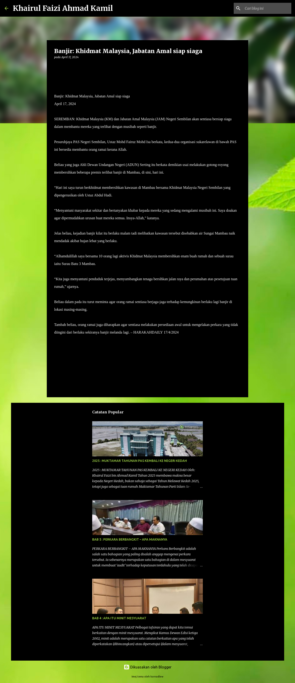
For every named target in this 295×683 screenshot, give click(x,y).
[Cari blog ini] (267, 8)
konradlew (156, 676)
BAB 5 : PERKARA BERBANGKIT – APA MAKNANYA (129, 539)
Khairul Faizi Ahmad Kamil (63, 8)
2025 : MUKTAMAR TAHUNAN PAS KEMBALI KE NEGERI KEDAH (139, 461)
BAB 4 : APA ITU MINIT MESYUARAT (119, 618)
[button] (57, 66)
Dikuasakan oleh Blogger (147, 667)
